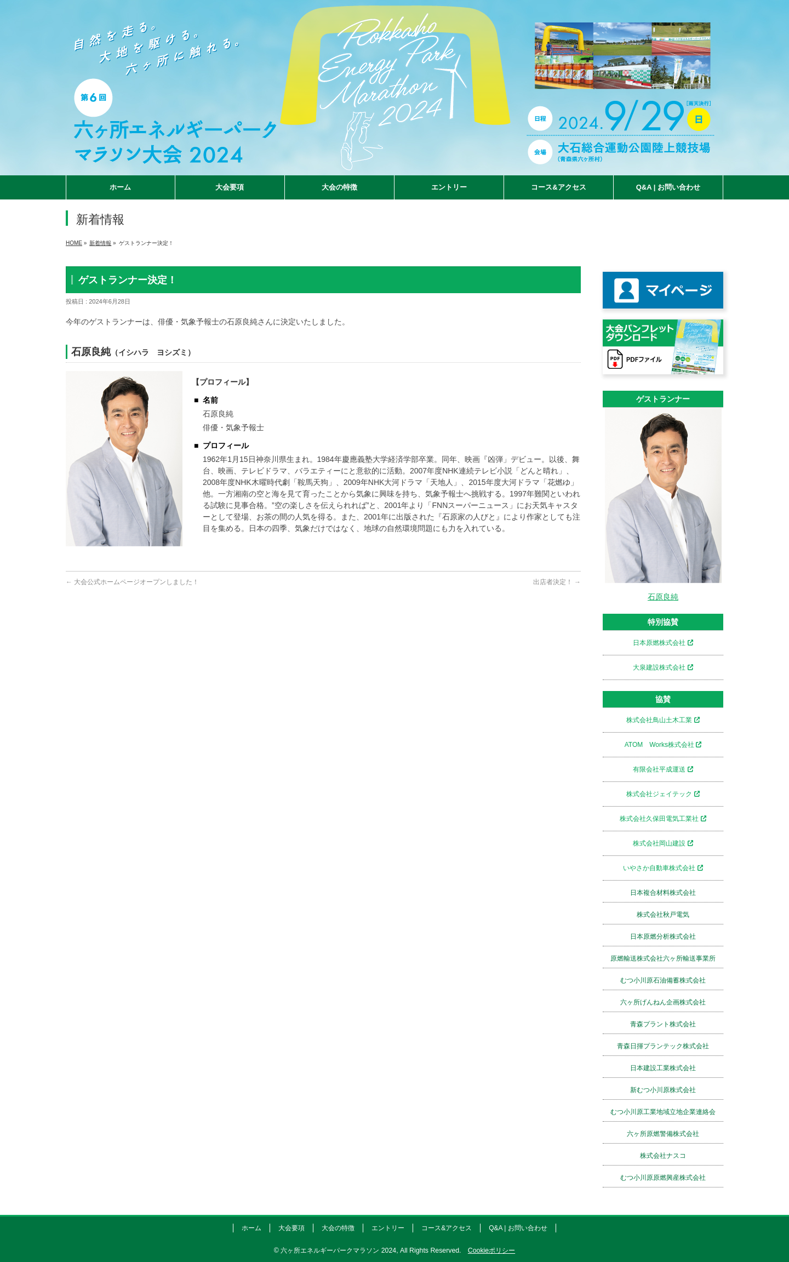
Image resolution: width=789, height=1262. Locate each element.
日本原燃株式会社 (663, 643)
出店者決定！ (557, 582)
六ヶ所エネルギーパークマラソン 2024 (338, 1250)
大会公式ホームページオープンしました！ (132, 582)
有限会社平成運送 (663, 769)
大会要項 (291, 1228)
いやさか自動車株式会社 (662, 868)
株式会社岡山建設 (663, 843)
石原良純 (663, 596)
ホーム (251, 1228)
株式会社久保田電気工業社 (663, 819)
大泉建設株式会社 (663, 667)
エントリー (387, 1228)
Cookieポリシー (491, 1250)
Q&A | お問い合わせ (518, 1228)
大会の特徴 (338, 1228)
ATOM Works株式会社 (663, 745)
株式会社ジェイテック (662, 794)
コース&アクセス (446, 1228)
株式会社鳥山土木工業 (662, 720)
